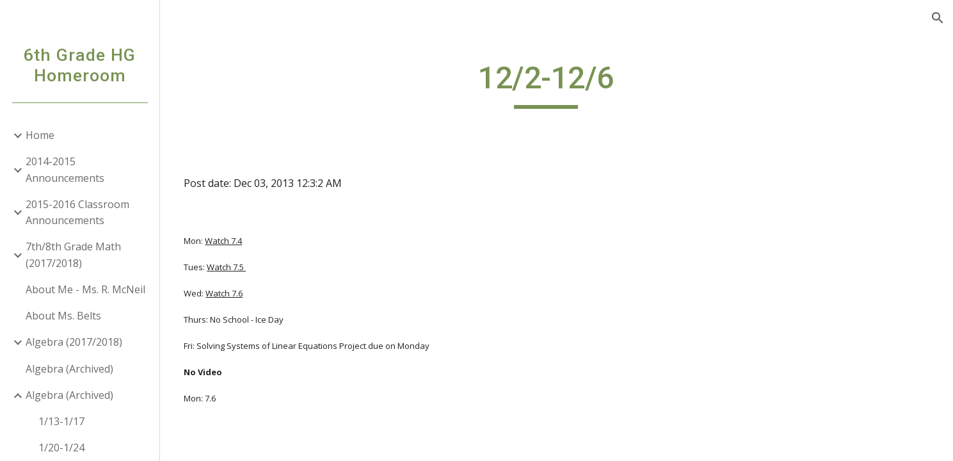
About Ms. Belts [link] (63, 316)
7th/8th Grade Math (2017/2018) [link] (73, 254)
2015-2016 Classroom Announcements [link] (77, 212)
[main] (556, 84)
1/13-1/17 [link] (61, 421)
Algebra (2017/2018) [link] (74, 342)
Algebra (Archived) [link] (69, 369)
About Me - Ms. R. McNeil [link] (85, 289)
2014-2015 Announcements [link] (65, 169)
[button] (937, 18)
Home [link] (40, 135)
